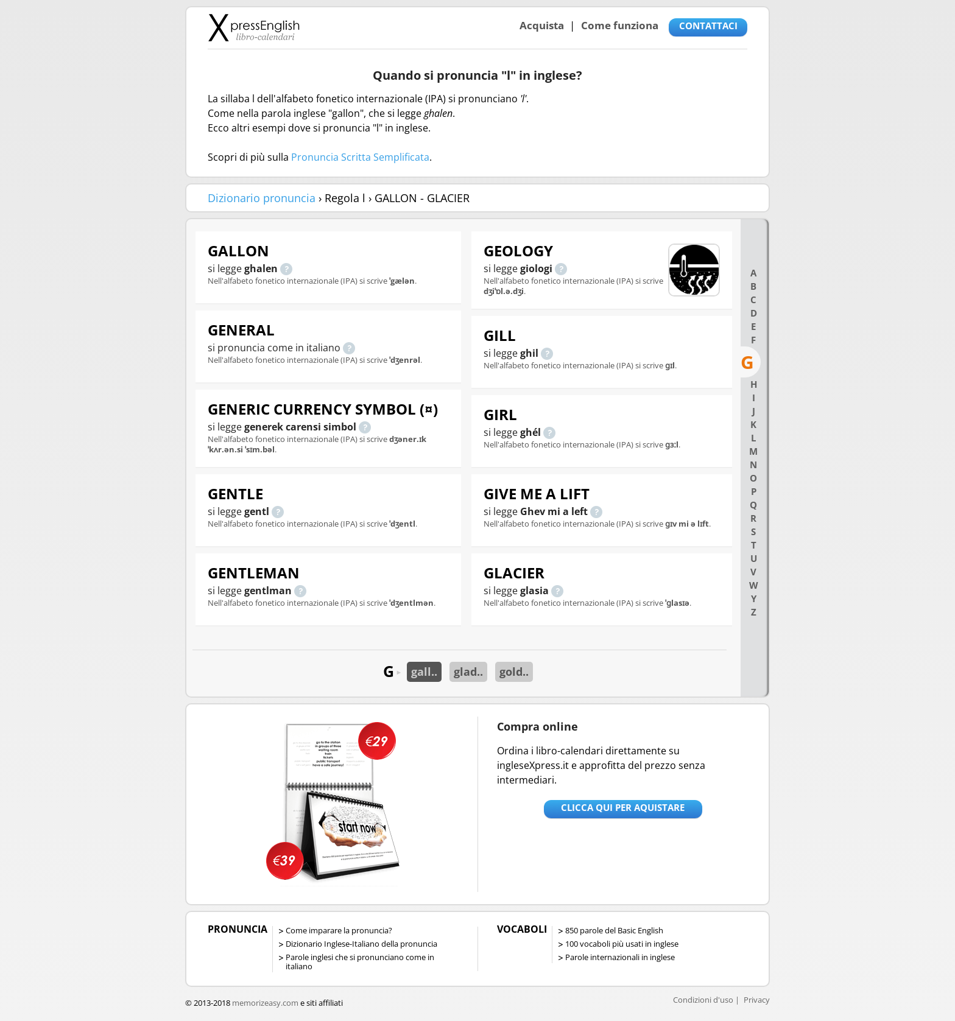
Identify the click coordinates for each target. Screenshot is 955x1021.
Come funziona (619, 25)
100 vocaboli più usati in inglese (621, 943)
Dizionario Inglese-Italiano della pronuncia (361, 943)
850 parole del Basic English (614, 930)
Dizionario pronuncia (261, 198)
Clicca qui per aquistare (623, 807)
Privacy (757, 999)
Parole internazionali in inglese (620, 957)
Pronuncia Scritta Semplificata (360, 157)
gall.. (424, 671)
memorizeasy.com (265, 1002)
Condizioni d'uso (703, 999)
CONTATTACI (708, 25)
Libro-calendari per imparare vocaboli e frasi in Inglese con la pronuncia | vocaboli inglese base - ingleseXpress (254, 27)
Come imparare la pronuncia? (339, 930)
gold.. (514, 671)
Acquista (542, 25)
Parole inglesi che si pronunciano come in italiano (360, 962)
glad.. (468, 671)
